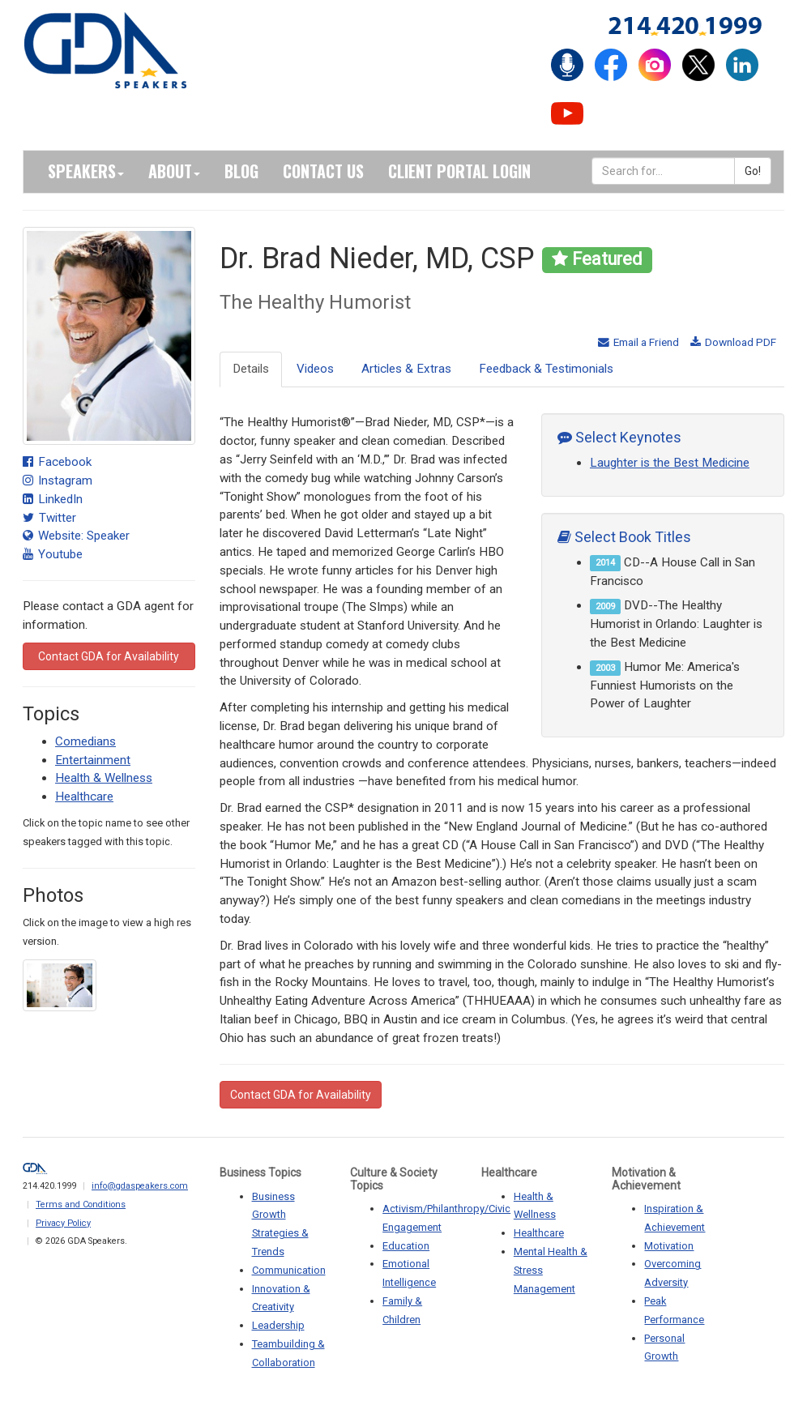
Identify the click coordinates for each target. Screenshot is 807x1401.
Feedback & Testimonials (546, 368)
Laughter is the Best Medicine (669, 462)
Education (405, 1246)
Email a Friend (638, 341)
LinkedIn (53, 499)
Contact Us (323, 171)
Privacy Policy (63, 1223)
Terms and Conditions (81, 1204)
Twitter (49, 517)
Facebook (57, 462)
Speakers (86, 171)
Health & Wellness (103, 778)
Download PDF (733, 341)
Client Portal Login (459, 171)
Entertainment (92, 760)
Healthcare (84, 796)
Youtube (53, 554)
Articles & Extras (406, 368)
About (174, 171)
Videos (315, 368)
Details (251, 368)
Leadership (278, 1325)
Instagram (57, 480)
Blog (241, 171)
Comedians (85, 741)
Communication (289, 1270)
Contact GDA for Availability (108, 656)
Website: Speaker (76, 535)
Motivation (669, 1246)
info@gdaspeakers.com (140, 1186)
